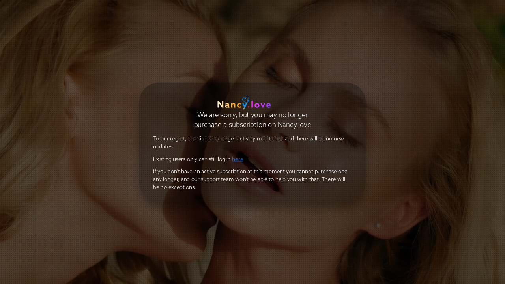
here (237, 159)
